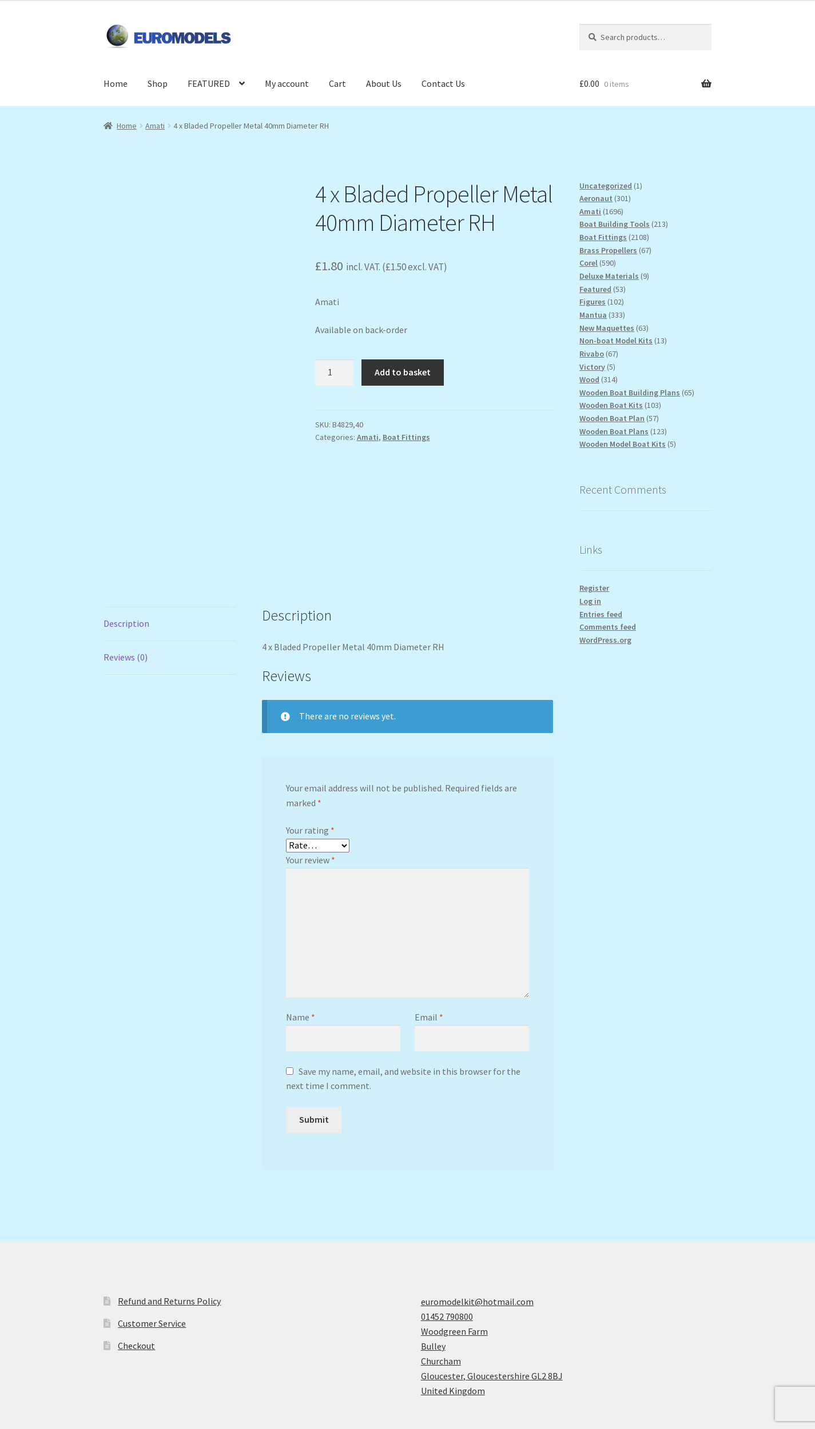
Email (429, 902)
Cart (337, 83)
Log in (590, 601)
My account (287, 83)
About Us (383, 83)
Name (300, 902)
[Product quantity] (334, 372)
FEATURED (209, 83)
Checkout (136, 1230)
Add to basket (403, 372)
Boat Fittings (406, 437)
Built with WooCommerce (216, 1363)
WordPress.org (605, 640)
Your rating (310, 715)
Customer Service (152, 1208)
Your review (310, 744)
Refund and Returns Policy (169, 1186)
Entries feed (600, 614)
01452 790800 (447, 1201)
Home (116, 83)
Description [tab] (126, 508)
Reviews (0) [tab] (126, 541)
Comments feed (607, 627)
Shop (158, 83)
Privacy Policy (130, 1363)
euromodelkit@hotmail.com (477, 1186)
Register (594, 588)
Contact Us (443, 83)
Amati (155, 126)
